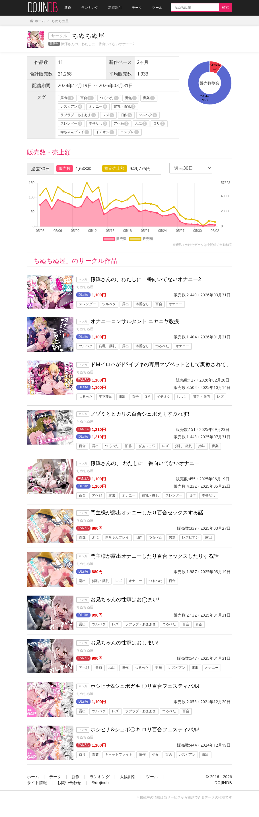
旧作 (126, 115)
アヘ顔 (121, 123)
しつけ (182, 397)
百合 (87, 98)
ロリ (159, 123)
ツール (152, 776)
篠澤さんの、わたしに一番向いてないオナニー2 (98, 43)
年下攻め (105, 397)
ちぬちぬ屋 (84, 286)
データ (55, 776)
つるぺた (109, 98)
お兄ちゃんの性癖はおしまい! (124, 642)
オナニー (98, 106)
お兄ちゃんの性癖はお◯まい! (125, 599)
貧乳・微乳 (124, 106)
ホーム (33, 776)
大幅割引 (128, 776)
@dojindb (100, 782)
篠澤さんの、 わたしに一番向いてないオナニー (145, 463)
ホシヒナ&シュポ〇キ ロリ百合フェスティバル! (145, 729)
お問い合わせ (69, 782)
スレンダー (71, 123)
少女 (155, 755)
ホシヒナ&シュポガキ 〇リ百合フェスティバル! (145, 685)
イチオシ (105, 132)
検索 (225, 7)
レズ (108, 115)
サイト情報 (37, 782)
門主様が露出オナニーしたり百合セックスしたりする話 (155, 555)
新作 (75, 776)
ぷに (141, 123)
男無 (131, 98)
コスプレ (129, 132)
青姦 (149, 98)
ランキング (100, 776)
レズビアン (71, 106)
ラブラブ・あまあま (78, 115)
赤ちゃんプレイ (74, 132)
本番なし (98, 123)
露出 (67, 98)
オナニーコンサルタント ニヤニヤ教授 (135, 321)
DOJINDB (223, 782)
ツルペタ (148, 115)
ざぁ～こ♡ (146, 446)
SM (147, 397)
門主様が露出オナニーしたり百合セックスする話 (147, 512)
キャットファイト (118, 755)
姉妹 (201, 446)
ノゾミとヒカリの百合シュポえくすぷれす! (140, 413)
